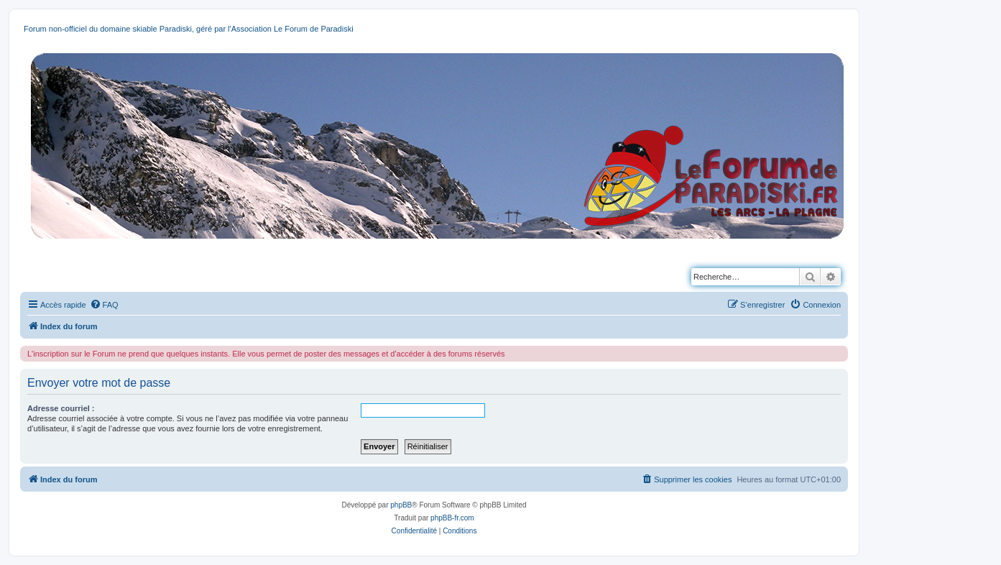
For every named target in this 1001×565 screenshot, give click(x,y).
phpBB (401, 505)
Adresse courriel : (61, 408)
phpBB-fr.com (452, 518)
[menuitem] (104, 304)
